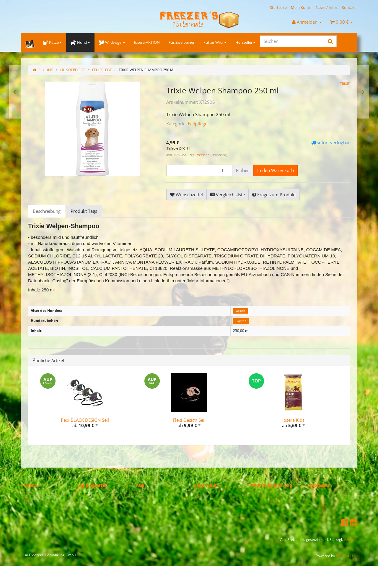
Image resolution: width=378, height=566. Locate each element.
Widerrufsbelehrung (271, 485)
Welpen (240, 311)
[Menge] (199, 170)
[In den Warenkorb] (275, 170)
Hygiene (241, 321)
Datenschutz (206, 485)
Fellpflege (197, 124)
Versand (204, 155)
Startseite (278, 7)
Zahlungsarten (92, 485)
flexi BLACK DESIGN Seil (85, 420)
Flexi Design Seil (189, 420)
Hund (80, 42)
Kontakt (349, 7)
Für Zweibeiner (182, 42)
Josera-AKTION (147, 42)
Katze (52, 42)
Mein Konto (301, 7)
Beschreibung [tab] (47, 211)
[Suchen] (292, 41)
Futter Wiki (215, 42)
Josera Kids (293, 420)
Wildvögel (112, 42)
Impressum (320, 485)
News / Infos (327, 7)
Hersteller (245, 42)
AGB (140, 485)
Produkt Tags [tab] (84, 211)
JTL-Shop (344, 555)
